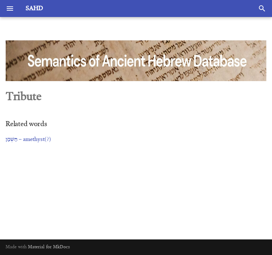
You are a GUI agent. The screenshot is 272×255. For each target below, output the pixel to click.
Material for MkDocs (49, 247)
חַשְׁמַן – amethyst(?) (28, 139)
